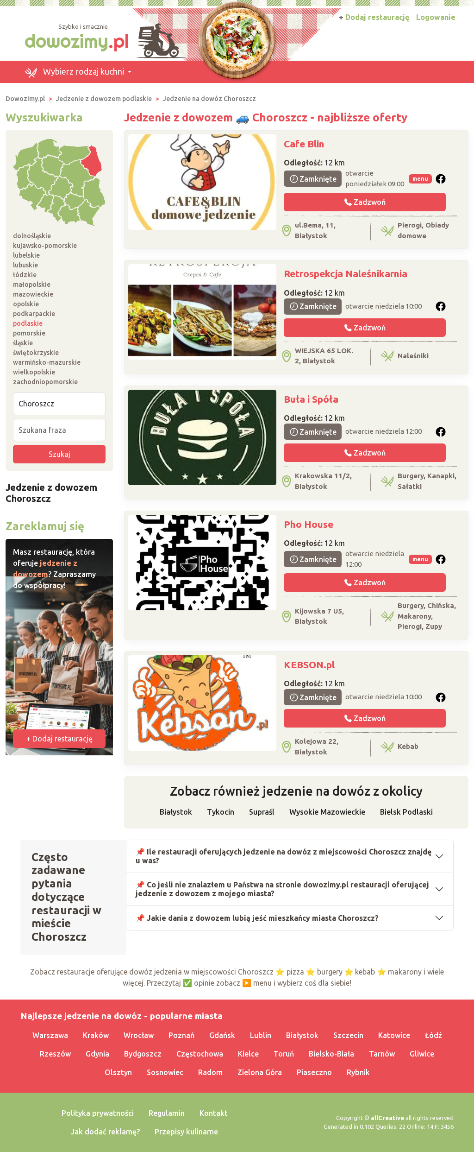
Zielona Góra (259, 1072)
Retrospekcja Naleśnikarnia (345, 273)
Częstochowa (199, 1054)
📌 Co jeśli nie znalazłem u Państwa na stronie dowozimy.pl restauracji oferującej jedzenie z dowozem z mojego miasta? (282, 889)
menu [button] (420, 179)
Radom (210, 1072)
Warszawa (50, 1035)
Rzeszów (55, 1054)
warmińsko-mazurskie (47, 362)
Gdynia (97, 1054)
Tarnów (382, 1054)
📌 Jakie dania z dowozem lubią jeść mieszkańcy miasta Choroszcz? (257, 918)
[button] (77, 72)
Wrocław (139, 1035)
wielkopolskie (34, 372)
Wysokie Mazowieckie (327, 812)
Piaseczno (314, 1072)
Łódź (433, 1035)
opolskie (26, 304)
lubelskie (26, 255)
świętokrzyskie (36, 352)
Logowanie (435, 17)
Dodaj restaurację (374, 17)
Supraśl (261, 812)
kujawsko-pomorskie (45, 245)
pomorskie (29, 333)
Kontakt (214, 1113)
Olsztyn (118, 1072)
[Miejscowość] (59, 403)
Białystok (176, 812)
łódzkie (25, 275)
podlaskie (28, 323)
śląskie (23, 343)
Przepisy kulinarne (186, 1131)
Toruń (284, 1054)
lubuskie (25, 265)
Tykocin (220, 812)
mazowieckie (33, 294)
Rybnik (358, 1072)
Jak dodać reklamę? (105, 1131)
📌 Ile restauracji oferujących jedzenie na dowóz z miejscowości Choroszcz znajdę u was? (283, 856)
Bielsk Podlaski (406, 812)
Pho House (308, 524)
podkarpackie (34, 313)
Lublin (260, 1035)
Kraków (96, 1035)
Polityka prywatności (98, 1113)
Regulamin (167, 1113)
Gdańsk (222, 1035)
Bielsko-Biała (331, 1054)
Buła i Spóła (311, 399)
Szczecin (348, 1035)
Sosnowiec (165, 1072)
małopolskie (31, 284)
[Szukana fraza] (59, 430)
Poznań (181, 1035)
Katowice (394, 1035)
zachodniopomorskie (45, 382)
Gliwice (422, 1054)
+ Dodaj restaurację (59, 738)
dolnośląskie (32, 236)
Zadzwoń (365, 202)
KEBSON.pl (309, 664)
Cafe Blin (304, 143)
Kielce (248, 1054)
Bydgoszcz (143, 1054)
